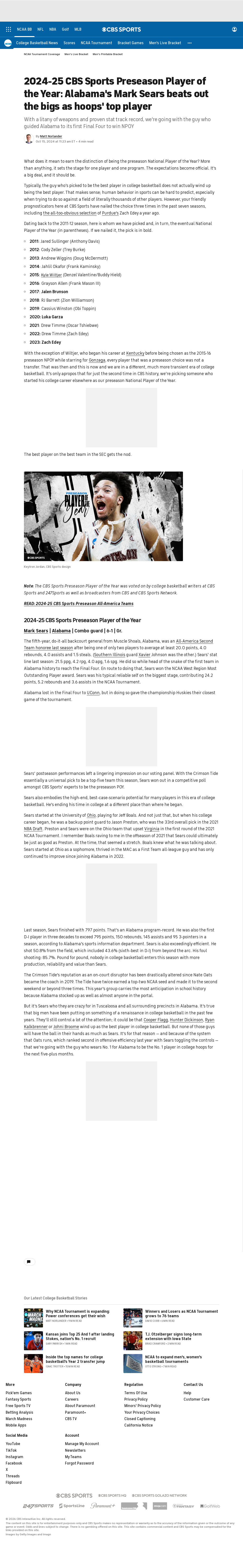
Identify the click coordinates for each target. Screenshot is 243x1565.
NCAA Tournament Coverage (42, 54)
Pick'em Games (19, 1393)
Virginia (151, 828)
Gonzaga (97, 360)
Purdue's (110, 213)
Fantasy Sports (18, 1399)
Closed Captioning (139, 1419)
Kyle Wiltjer (51, 274)
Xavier (144, 654)
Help (187, 1393)
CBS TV (71, 1419)
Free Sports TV (18, 1405)
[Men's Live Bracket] (165, 43)
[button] (190, 43)
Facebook (14, 1463)
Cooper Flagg (156, 1019)
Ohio (91, 815)
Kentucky (135, 353)
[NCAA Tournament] (96, 43)
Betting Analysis (19, 1412)
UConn (93, 692)
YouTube (13, 1443)
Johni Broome (66, 1026)
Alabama (61, 631)
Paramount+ (75, 1412)
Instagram (14, 1457)
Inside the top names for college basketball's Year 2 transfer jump (75, 1359)
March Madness (19, 1419)
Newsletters (75, 1450)
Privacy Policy (136, 1399)
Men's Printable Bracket (108, 54)
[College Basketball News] (37, 43)
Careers (72, 1399)
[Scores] (69, 43)
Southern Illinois (109, 654)
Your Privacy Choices (142, 1412)
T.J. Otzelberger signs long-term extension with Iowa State (173, 1336)
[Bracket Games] (130, 43)
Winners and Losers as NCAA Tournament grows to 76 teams (181, 1313)
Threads (13, 1476)
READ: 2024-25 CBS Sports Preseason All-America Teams (79, 603)
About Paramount (80, 1405)
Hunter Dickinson (186, 1019)
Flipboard (14, 1482)
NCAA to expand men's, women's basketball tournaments (173, 1359)
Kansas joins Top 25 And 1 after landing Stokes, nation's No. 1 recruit (80, 1336)
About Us (72, 1393)
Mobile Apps (16, 1425)
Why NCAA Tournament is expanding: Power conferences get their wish (78, 1313)
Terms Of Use (135, 1393)
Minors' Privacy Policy (142, 1405)
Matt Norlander (51, 136)
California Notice (138, 1425)
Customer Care (197, 1399)
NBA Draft (33, 828)
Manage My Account (82, 1443)
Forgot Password (79, 1463)
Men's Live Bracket (76, 54)
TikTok (11, 1450)
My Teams (73, 1457)
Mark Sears (36, 631)
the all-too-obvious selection (70, 213)
